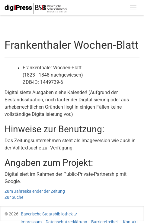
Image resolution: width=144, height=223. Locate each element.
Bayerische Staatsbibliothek (47, 214)
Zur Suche (14, 197)
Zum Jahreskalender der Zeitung (35, 191)
